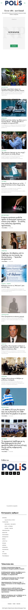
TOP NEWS (3, 150)
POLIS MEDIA (4, 227)
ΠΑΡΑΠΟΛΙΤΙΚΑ (5, 314)
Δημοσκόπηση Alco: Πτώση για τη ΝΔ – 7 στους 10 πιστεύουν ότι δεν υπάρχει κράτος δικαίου (13, 184)
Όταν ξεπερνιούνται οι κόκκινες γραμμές (12, 316)
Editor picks (4, 87)
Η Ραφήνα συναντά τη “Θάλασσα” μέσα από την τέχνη (12, 286)
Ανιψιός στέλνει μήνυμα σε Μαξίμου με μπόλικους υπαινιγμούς (12, 379)
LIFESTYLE (4, 250)
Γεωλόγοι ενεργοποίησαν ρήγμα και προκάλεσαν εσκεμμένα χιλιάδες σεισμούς (12, 89)
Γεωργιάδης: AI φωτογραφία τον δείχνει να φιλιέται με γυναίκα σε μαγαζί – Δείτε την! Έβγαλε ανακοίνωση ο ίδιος (13, 347)
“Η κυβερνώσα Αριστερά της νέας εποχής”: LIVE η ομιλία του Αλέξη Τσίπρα (13, 153)
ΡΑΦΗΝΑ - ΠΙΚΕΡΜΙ (6, 283)
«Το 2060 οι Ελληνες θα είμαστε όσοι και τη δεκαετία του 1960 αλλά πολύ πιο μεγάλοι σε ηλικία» (13, 411)
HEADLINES (4, 118)
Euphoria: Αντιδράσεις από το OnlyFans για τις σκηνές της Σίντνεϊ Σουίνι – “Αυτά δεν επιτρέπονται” (12, 256)
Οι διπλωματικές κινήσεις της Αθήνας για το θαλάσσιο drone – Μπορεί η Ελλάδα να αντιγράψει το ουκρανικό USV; (13, 121)
